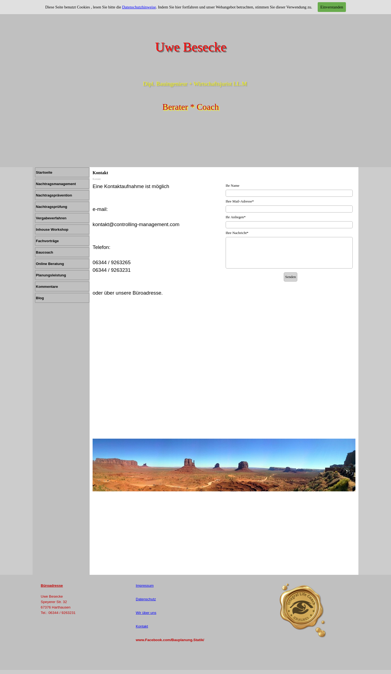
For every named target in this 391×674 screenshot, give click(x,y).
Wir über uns (146, 613)
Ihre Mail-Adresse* (240, 201)
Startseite (44, 172)
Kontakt (142, 626)
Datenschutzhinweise (139, 7)
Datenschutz (146, 599)
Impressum (145, 585)
